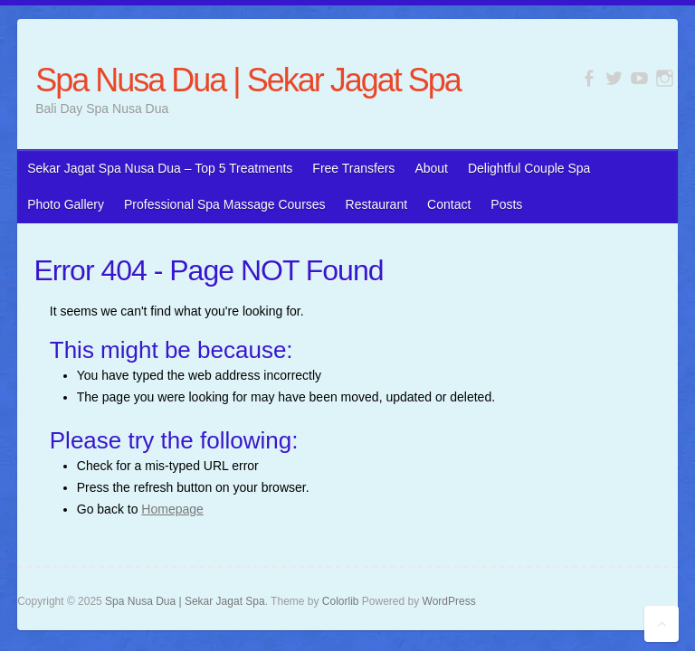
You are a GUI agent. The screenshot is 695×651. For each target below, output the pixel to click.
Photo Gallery (65, 204)
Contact (449, 204)
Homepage (172, 509)
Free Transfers (353, 168)
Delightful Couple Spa (529, 168)
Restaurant (376, 204)
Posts (506, 204)
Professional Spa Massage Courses (225, 204)
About (431, 168)
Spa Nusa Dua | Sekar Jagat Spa (248, 80)
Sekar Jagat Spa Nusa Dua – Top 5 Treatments (159, 168)
